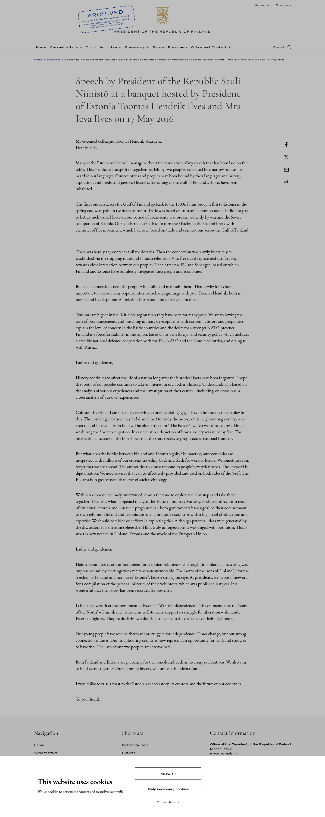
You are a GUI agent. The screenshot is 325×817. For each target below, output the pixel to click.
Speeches (53, 59)
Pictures (128, 753)
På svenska (283, 4)
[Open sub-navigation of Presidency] (147, 47)
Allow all (168, 774)
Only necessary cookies (168, 789)
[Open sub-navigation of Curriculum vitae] (119, 47)
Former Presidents (170, 47)
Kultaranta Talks (135, 745)
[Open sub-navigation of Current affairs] (80, 47)
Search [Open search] (279, 47)
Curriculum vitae (101, 47)
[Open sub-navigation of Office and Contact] (229, 47)
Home (41, 47)
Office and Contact (209, 47)
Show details (168, 802)
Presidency (134, 47)
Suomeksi (262, 4)
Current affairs (64, 47)
